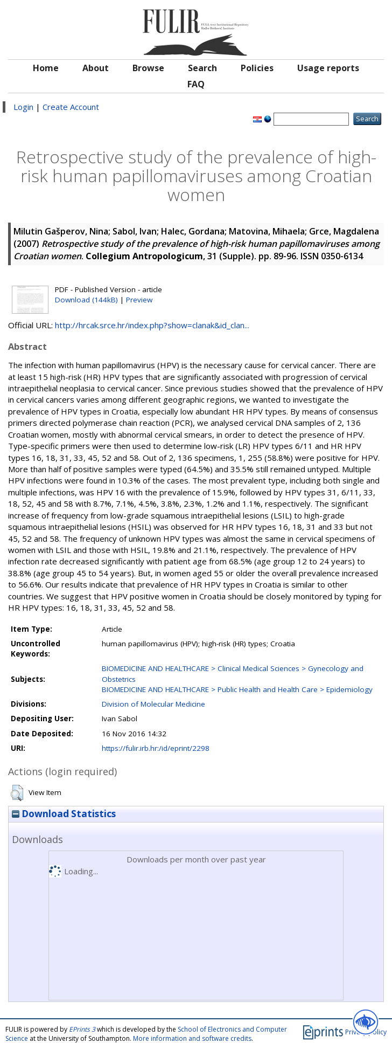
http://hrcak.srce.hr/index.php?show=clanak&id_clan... (152, 325)
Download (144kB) (86, 300)
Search (202, 68)
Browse (148, 68)
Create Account (71, 106)
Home (46, 68)
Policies (257, 68)
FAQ (196, 84)
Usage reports (328, 68)
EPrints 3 (82, 1029)
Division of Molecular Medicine (153, 704)
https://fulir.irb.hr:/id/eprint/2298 (155, 748)
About (95, 68)
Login (23, 106)
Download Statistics (64, 813)
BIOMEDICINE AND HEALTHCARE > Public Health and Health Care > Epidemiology (237, 689)
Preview (139, 300)
